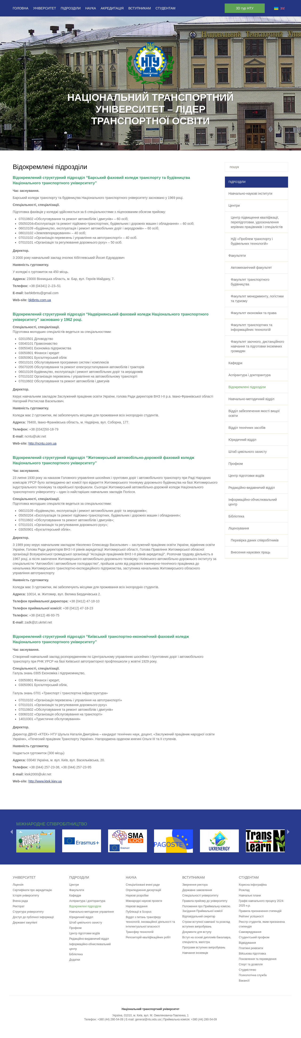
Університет (44, 8)
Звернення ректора (194, 884)
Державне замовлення (197, 890)
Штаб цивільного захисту (247, 452)
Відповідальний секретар (198, 916)
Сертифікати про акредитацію (32, 890)
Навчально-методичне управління (91, 911)
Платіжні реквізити (251, 948)
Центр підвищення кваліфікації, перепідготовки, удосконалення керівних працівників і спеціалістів (257, 222)
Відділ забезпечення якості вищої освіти (254, 413)
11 (162, 144)
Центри (234, 205)
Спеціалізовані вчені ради (143, 884)
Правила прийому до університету (204, 901)
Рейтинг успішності (251, 916)
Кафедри (235, 363)
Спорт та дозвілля (251, 964)
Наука (90, 8)
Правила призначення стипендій (260, 911)
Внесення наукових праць (250, 552)
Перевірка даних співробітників (255, 540)
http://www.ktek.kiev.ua (45, 781)
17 (199, 144)
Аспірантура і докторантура (249, 375)
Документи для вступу (196, 932)
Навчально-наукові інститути (250, 193)
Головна (20, 8)
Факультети (237, 255)
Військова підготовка (252, 953)
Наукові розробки (137, 895)
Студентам (165, 8)
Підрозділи (71, 8)
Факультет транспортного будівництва (250, 282)
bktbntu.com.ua (39, 300)
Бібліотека (236, 516)
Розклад (244, 890)
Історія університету (26, 895)
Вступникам (139, 8)
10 (156, 144)
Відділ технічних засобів (246, 428)
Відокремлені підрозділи (247, 387)
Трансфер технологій (140, 932)
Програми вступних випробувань (203, 947)
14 (181, 144)
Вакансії (244, 980)
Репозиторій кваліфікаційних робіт (148, 937)
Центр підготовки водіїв (246, 476)
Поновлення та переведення (257, 959)
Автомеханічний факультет (251, 267)
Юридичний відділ (242, 440)
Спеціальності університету (200, 895)
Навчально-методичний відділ (251, 399)
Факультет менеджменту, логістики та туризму (257, 298)
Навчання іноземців (195, 953)
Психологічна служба (253, 975)
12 (168, 144)
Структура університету (28, 911)
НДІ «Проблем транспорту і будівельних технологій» (252, 241)
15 (187, 144)
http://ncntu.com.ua (42, 443)
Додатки (74, 959)
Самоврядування (250, 932)
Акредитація (112, 8)
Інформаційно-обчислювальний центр (252, 502)
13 (175, 144)
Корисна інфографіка (253, 884)
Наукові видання (136, 906)
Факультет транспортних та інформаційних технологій (251, 327)
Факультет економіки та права (254, 313)
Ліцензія (18, 884)
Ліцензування (238, 528)
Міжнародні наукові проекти (144, 901)
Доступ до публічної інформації (33, 917)
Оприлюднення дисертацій (143, 890)
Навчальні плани (250, 895)
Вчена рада (20, 901)
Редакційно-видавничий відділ (251, 487)
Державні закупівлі (25, 922)
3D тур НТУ (244, 8)
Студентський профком (254, 937)
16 (193, 144)
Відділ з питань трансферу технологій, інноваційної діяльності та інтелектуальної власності (150, 922)
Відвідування (247, 942)
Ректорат (18, 906)
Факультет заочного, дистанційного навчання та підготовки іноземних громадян (257, 346)
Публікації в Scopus (138, 911)
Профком (235, 464)
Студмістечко (247, 969)
